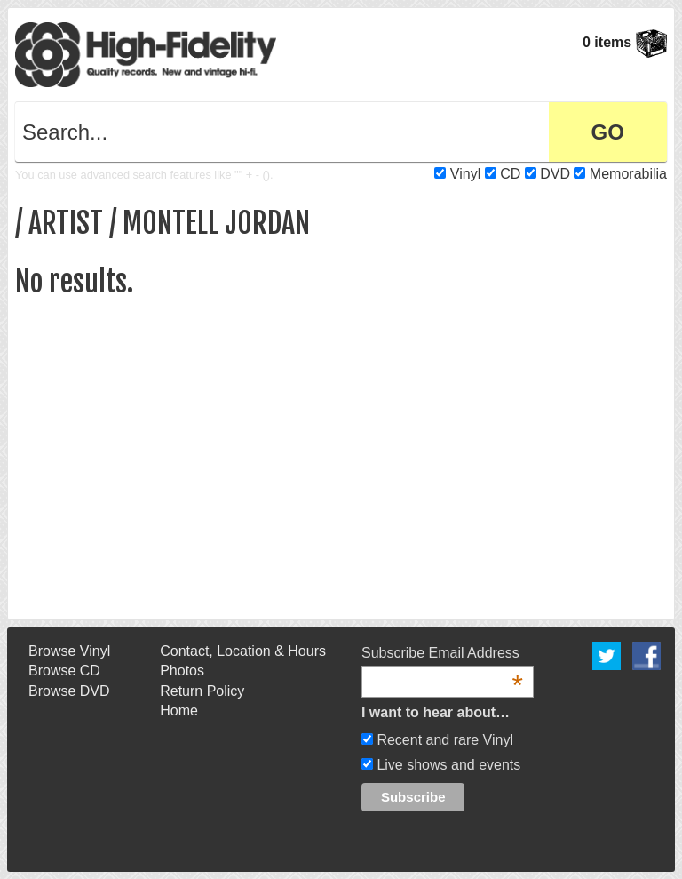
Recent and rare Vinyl (443, 739)
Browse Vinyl (69, 651)
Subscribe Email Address (442, 654)
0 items (625, 42)
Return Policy (202, 691)
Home (179, 710)
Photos (182, 670)
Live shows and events (446, 764)
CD (510, 173)
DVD (555, 173)
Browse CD (64, 670)
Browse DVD (69, 691)
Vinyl (465, 173)
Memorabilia (628, 173)
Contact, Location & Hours (243, 651)
